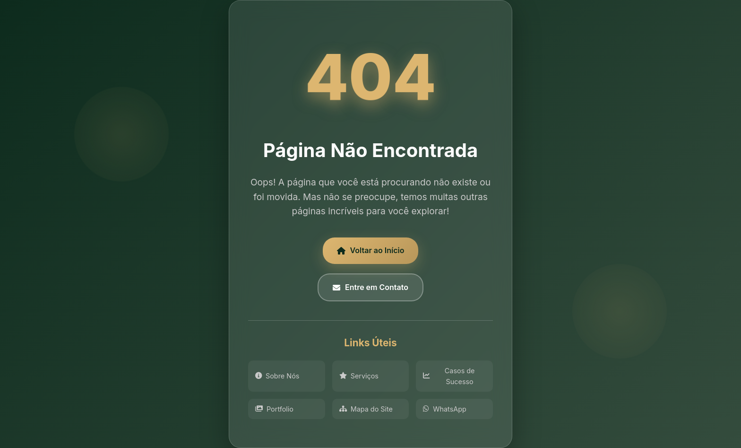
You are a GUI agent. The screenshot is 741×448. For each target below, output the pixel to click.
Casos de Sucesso (448, 376)
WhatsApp (444, 409)
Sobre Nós (277, 376)
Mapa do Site (366, 409)
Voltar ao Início (371, 250)
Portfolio (274, 409)
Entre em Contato (370, 287)
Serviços (359, 376)
